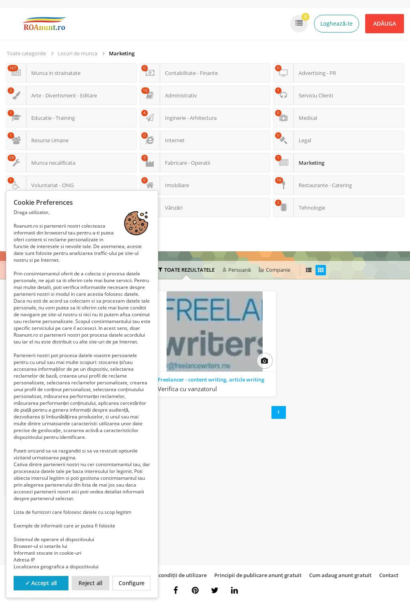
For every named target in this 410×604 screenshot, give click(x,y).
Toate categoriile (26, 53)
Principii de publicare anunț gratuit (257, 575)
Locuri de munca (77, 53)
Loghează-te (336, 23)
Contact (388, 575)
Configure (132, 583)
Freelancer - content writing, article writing (211, 379)
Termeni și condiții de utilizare (169, 575)
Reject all (90, 583)
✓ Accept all (41, 583)
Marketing (122, 53)
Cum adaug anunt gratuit (340, 575)
